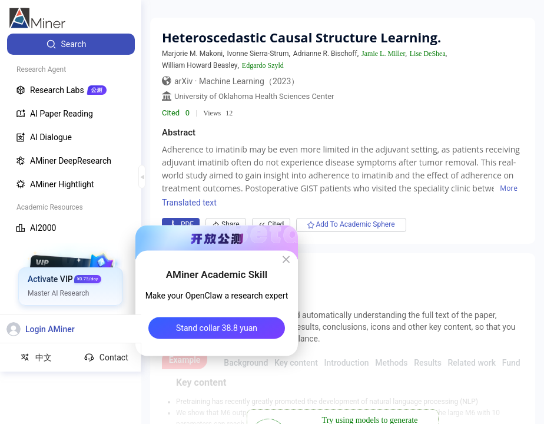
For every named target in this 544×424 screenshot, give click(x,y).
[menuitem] (71, 44)
